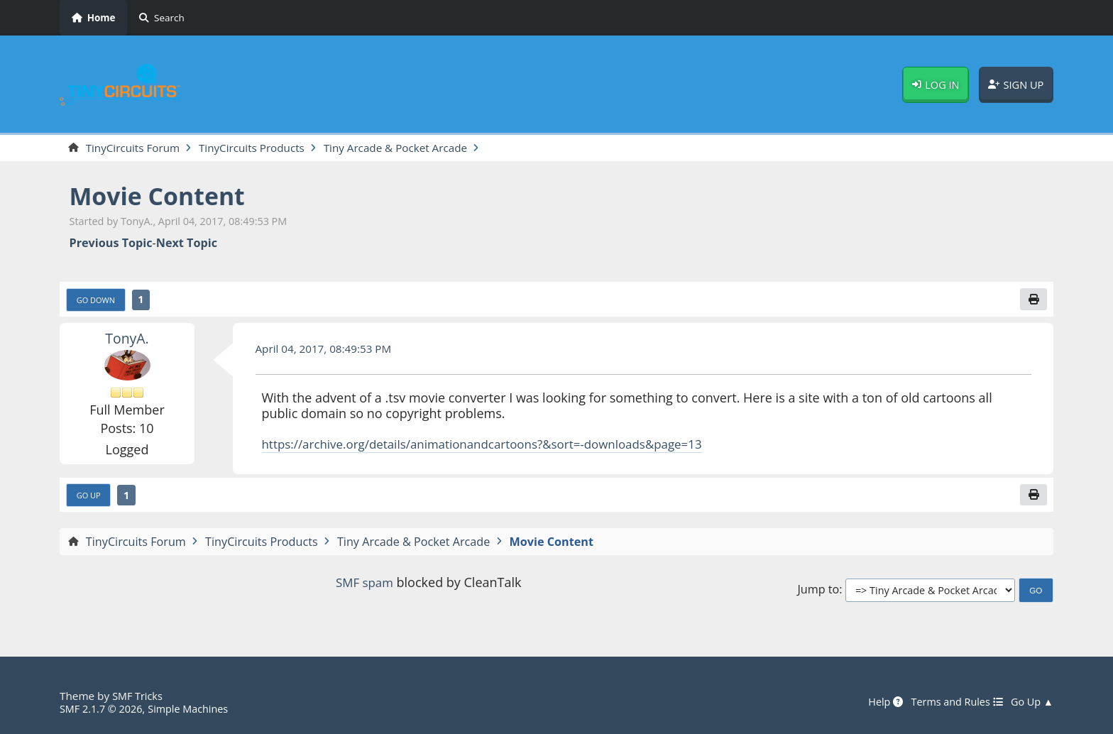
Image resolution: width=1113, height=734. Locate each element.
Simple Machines (195, 708)
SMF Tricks (138, 696)
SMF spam (364, 585)
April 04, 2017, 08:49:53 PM (328, 350)
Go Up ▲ (1030, 702)
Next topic (186, 244)
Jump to (818, 594)
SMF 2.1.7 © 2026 (104, 708)
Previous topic (111, 244)
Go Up (90, 498)
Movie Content (163, 197)
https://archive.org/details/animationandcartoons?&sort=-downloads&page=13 (496, 445)
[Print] (1033, 301)
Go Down (98, 301)
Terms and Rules (950, 702)
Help (875, 702)
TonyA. (127, 340)
